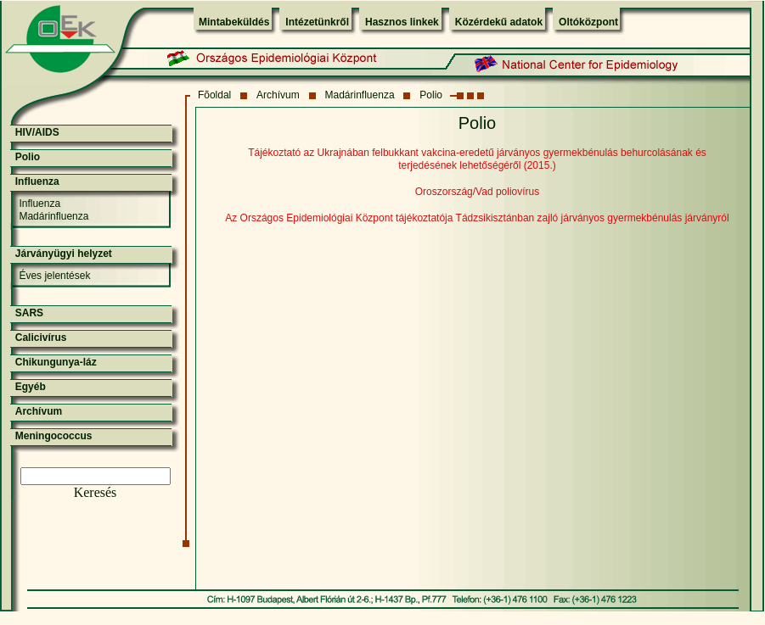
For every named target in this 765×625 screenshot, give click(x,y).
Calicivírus (41, 337)
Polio (430, 95)
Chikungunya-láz (56, 362)
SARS (29, 313)
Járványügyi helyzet (63, 253)
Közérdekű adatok (499, 22)
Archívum (278, 95)
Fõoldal (214, 95)
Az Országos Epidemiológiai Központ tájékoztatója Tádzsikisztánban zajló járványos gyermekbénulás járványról (476, 218)
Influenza (37, 181)
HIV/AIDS (37, 132)
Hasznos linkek (402, 22)
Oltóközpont (588, 22)
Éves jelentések (54, 276)
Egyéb (30, 387)
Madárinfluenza (360, 95)
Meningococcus (54, 436)
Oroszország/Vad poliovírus (477, 192)
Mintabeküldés (234, 22)
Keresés (95, 492)
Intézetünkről (317, 22)
